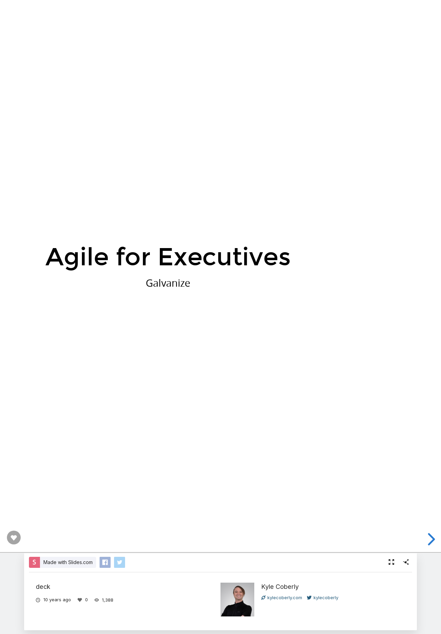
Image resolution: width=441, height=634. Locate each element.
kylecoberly (322, 597)
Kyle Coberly (280, 586)
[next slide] (430, 539)
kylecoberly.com (281, 597)
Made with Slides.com (68, 562)
